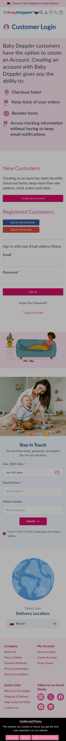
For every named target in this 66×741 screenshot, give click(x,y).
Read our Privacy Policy (45, 737)
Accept (13, 737)
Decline (25, 737)
